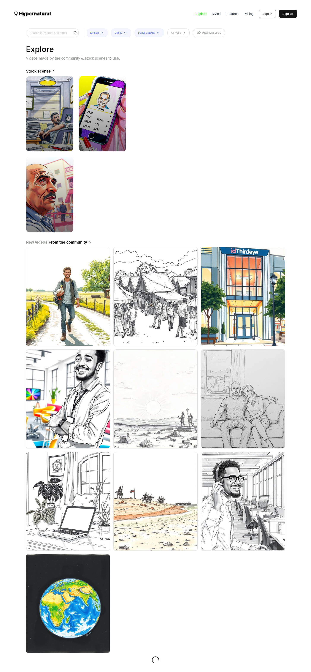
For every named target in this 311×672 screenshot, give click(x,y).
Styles (216, 14)
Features (232, 14)
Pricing (249, 14)
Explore (200, 14)
